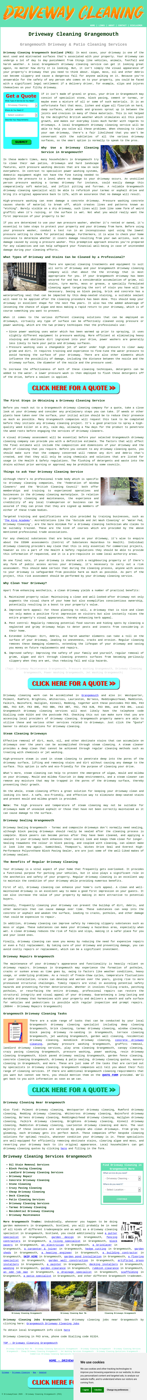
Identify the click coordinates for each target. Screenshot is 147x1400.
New (34, 1373)
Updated (42, 1373)
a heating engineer (56, 1252)
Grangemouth (90, 695)
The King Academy (17, 520)
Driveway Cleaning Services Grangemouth (47, 1156)
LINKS (102, 25)
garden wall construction (68, 1260)
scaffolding (129, 1272)
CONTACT (122, 25)
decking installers (103, 1264)
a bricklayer (102, 1245)
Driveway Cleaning (21, 1373)
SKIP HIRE (31, 1256)
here (64, 1148)
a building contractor (120, 1252)
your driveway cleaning (103, 576)
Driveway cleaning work (21, 695)
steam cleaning (103, 744)
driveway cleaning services (46, 710)
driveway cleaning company (82, 407)
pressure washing (76, 1051)
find (15, 1109)
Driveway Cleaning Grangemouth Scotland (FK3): (38, 52)
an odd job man (15, 1272)
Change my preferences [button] (117, 1390)
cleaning (78, 317)
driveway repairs (16, 967)
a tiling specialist (65, 1241)
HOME (92, 25)
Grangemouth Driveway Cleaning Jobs (53, 1323)
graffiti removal (128, 1044)
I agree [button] (86, 1390)
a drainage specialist (74, 1272)
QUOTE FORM (110, 1075)
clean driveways (107, 1129)
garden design (63, 1237)
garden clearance (53, 1268)
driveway (114, 52)
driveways (58, 163)
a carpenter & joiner (40, 1248)
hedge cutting (95, 1248)
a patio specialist (37, 1276)
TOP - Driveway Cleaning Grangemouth (30, 1343)
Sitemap (5, 1373)
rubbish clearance (105, 1268)
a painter (54, 1264)
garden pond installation (82, 1256)
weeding (8, 1268)
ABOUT (112, 25)
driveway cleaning (74, 64)
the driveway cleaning (42, 494)
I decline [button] (98, 1390)
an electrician (52, 1245)
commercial (120, 546)
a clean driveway (66, 590)
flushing (84, 460)
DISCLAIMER (136, 25)
